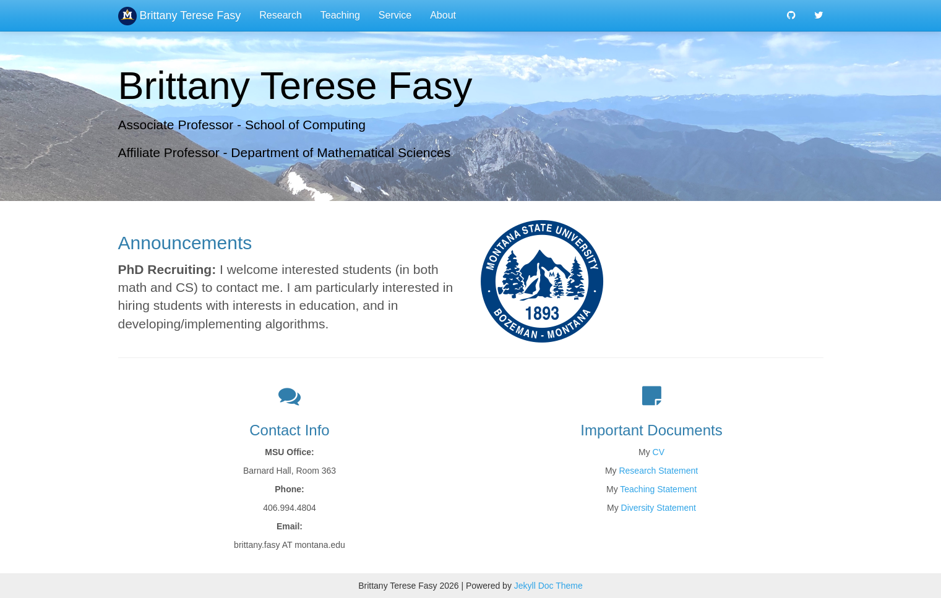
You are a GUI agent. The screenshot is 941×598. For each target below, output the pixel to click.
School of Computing (305, 124)
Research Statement (658, 471)
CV (658, 452)
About (443, 15)
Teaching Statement (658, 489)
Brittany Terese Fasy (179, 15)
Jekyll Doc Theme (548, 586)
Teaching (340, 15)
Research (280, 15)
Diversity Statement (658, 508)
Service (395, 15)
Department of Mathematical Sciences (340, 152)
